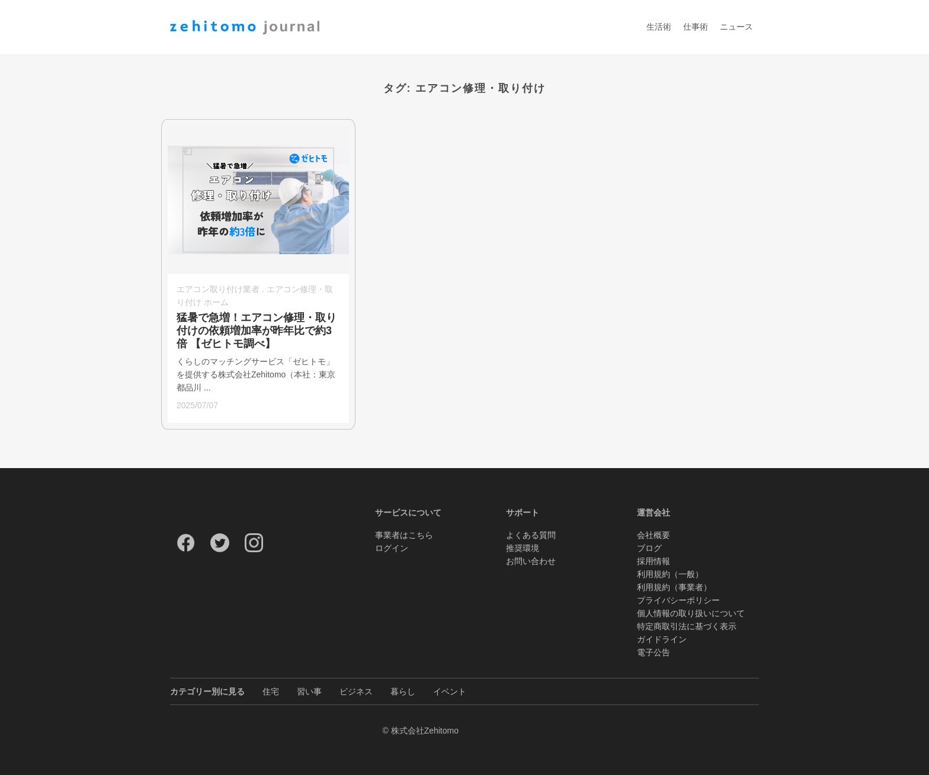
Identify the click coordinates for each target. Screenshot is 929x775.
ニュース (736, 27)
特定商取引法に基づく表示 (686, 626)
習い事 (309, 691)
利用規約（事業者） (674, 587)
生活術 (658, 27)
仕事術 (695, 27)
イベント (449, 691)
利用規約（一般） (670, 574)
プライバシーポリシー (678, 600)
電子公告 (653, 652)
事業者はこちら (404, 535)
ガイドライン (662, 639)
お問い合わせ (531, 561)
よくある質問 (531, 535)
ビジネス (356, 691)
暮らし (402, 691)
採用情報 (653, 561)
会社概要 (653, 535)
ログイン (391, 548)
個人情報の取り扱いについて (691, 613)
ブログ (649, 548)
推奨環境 (522, 548)
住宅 (270, 691)
